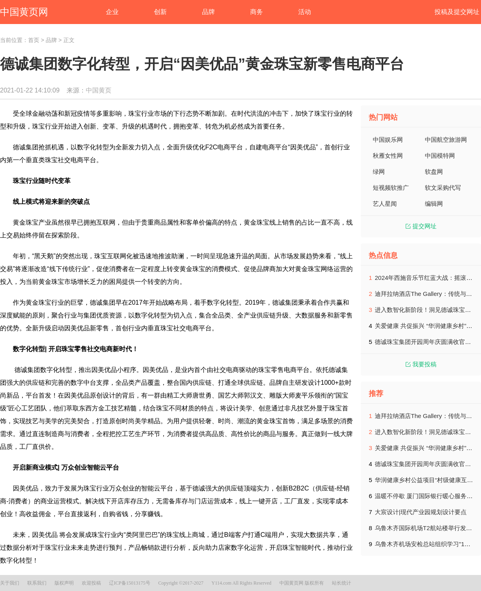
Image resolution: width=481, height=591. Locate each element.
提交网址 (421, 226)
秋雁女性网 (388, 155)
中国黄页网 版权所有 (301, 583)
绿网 (379, 171)
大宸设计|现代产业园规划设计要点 (421, 512)
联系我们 (36, 583)
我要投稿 (421, 364)
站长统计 (341, 583)
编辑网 (434, 203)
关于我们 (9, 583)
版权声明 (64, 583)
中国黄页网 (24, 11)
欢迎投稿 (91, 583)
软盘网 (434, 171)
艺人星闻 (385, 203)
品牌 (51, 40)
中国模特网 (440, 155)
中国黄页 (98, 90)
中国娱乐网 (388, 139)
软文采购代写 (443, 187)
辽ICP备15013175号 (129, 583)
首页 (33, 40)
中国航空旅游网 (446, 139)
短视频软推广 (391, 187)
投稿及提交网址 (457, 11)
